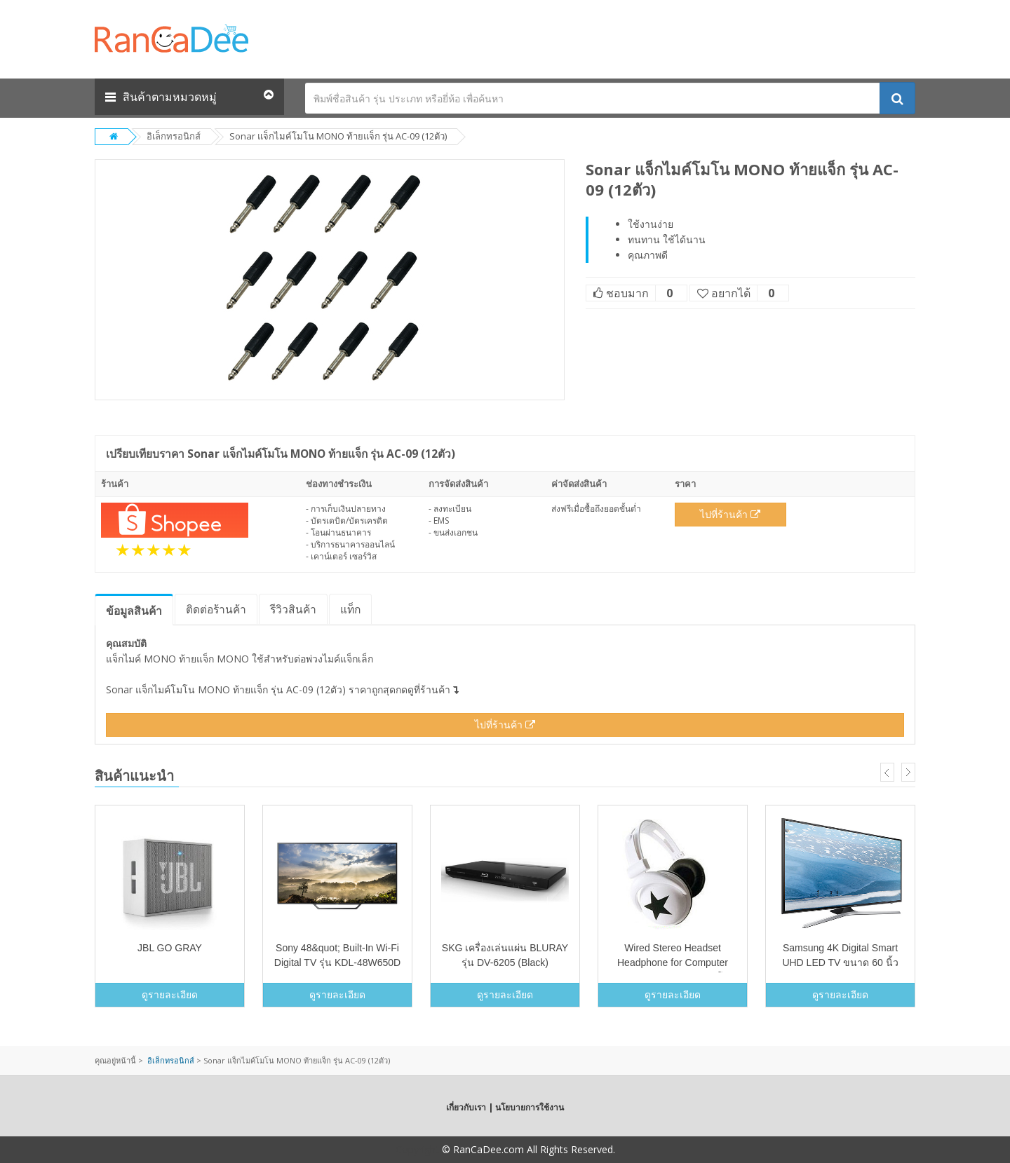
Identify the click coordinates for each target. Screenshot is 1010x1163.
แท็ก (350, 609)
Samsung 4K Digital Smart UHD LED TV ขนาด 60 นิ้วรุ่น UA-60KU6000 (840, 962)
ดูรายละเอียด (170, 994)
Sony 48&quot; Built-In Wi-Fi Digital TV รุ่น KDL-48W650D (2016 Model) (337, 962)
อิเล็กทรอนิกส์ (174, 136)
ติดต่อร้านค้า (216, 609)
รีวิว (293, 609)
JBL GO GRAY (169, 947)
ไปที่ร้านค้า (730, 514)
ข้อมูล (134, 610)
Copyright (417, 1149)
